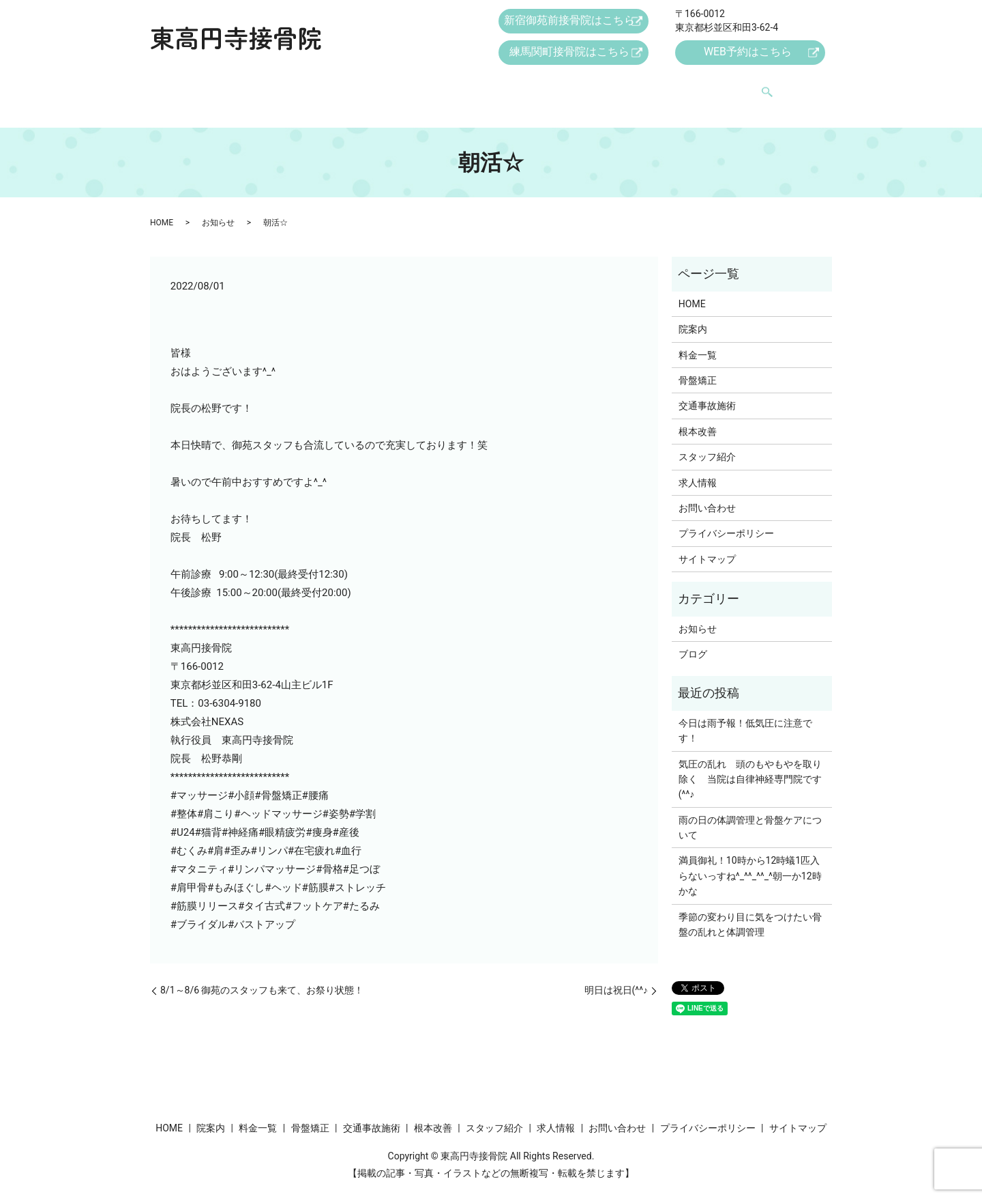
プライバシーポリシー (726, 520)
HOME (211, 86)
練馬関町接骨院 (570, 53)
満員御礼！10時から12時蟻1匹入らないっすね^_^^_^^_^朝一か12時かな (750, 863)
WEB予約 (746, 53)
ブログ (693, 641)
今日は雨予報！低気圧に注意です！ (745, 718)
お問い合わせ (732, 86)
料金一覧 (318, 86)
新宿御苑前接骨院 (570, 22)
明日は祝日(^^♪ (616, 977)
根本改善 (521, 86)
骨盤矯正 (380, 86)
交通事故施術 (450, 86)
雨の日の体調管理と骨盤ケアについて (750, 815)
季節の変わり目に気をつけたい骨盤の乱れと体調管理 (750, 912)
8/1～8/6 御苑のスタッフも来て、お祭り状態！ (262, 977)
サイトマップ (707, 546)
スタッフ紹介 (591, 86)
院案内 (262, 86)
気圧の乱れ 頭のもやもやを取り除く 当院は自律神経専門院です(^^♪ (750, 766)
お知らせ (218, 209)
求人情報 (662, 86)
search (784, 88)
